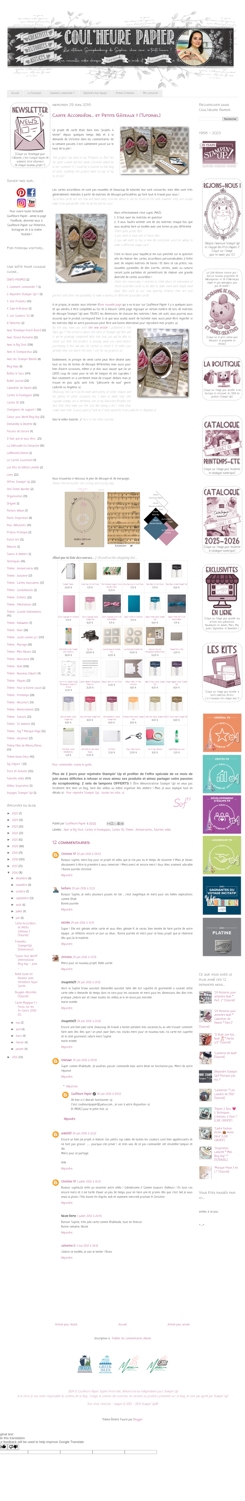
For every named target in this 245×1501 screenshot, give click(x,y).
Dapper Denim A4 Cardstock (133, 617)
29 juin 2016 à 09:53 (89, 854)
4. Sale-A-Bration (17, 308)
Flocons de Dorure (18, 431)
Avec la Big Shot (73, 830)
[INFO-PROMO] (16, 279)
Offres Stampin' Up (18, 482)
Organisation (14, 496)
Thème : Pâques (16, 681)
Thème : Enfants (16, 597)
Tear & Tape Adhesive (155, 749)
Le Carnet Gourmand (19, 460)
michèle (65, 923)
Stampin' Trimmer (68, 584)
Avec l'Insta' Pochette (20, 337)
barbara (66, 888)
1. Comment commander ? (22, 287)
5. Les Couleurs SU (18, 316)
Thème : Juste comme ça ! (22, 637)
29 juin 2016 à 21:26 (89, 1021)
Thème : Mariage (17, 644)
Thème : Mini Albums (19, 652)
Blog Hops (13, 366)
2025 (15, 813)
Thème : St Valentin (18, 724)
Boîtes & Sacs (15, 373)
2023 (15, 826)
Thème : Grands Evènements (24, 612)
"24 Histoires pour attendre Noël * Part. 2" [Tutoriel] (225, 996)
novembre (22, 885)
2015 (15, 1057)
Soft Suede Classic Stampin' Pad (176, 717)
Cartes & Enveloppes (97, 830)
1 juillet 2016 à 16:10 (89, 1181)
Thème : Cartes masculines (23, 583)
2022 (15, 833)
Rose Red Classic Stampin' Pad (90, 717)
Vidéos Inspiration (18, 786)
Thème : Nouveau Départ (22, 673)
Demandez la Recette (19, 424)
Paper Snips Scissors (133, 749)
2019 (15, 853)
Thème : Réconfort (18, 702)
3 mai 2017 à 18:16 (87, 1246)
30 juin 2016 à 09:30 (85, 1060)
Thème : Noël (14, 666)
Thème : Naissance (18, 659)
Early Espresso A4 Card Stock (133, 584)
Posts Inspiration (17, 518)
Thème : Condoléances (20, 590)
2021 (15, 840)
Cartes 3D (118, 830)
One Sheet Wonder (18, 489)
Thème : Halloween (17, 623)
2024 (15, 820)
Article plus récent (66, 1324)
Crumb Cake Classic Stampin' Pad (155, 717)
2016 (15, 873)
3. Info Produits (16, 301)
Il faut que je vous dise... (22, 438)
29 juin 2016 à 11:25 (83, 888)
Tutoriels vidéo (162, 830)
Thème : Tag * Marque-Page (24, 731)
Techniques (13, 561)
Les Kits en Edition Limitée (23, 467)
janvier (20, 1049)
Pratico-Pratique (17, 532)
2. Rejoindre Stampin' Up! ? (23, 294)
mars (19, 1036)
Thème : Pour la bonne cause (24, 688)
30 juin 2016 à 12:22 (84, 1133)
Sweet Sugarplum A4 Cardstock (68, 617)
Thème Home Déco (18, 757)
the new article (97, 327)
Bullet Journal (15, 381)
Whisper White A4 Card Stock (112, 682)
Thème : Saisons (16, 717)
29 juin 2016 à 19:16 (88, 982)
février (20, 1042)
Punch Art (13, 539)
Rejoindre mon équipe (95, 93)
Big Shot (90, 649)
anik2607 (66, 1133)
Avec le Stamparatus (19, 352)
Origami (11, 503)
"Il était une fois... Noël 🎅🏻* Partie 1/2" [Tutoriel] (225, 1038)
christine (66, 957)
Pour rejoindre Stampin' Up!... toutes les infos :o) (95, 793)
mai (18, 1023)
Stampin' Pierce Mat (176, 649)
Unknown (66, 1060)
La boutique (34, 93)
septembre (23, 898)
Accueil (15, 93)
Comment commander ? (62, 93)
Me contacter (150, 93)
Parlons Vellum (15, 510)
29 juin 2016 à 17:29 (84, 957)
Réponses (72, 1086)
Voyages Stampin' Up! (20, 793)
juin (18, 918)
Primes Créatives (125, 93)
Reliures (11, 547)
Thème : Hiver (15, 630)
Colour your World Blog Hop (23, 417)
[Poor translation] (13, 1447)
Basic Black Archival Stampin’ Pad (176, 584)
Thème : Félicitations (19, 604)
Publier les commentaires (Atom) (131, 1338)
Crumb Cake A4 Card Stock (90, 584)
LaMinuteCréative (17, 453)
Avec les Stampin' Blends (22, 359)
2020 (15, 846)
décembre (22, 878)
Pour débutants (16, 525)
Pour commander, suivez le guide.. (72, 764)
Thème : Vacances (17, 738)
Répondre (66, 875)
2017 (15, 866)
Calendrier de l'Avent (19, 388)
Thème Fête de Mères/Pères (24, 745)
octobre (21, 891)
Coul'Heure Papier (81, 1094)
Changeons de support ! (21, 409)
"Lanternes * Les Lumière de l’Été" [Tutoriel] (224, 1094)
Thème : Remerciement (20, 709)
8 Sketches (14, 323)
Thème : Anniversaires (139, 830)
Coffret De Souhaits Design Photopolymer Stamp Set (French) (68, 684)
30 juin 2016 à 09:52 (109, 1094)
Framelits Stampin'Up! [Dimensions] (24, 945)
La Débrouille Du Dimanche (23, 446)
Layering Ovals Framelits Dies (133, 649)
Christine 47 (68, 854)
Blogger (137, 1419)
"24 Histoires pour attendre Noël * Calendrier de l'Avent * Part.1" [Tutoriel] (217, 1019)
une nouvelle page (110, 304)
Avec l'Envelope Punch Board (24, 330)
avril (19, 1029)
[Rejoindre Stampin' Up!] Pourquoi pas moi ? (225, 1075)
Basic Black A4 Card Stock (155, 584)
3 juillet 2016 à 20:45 (89, 1216)
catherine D (68, 1246)
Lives (10, 475)
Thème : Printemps (18, 695)
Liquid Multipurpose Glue (177, 749)
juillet (19, 911)
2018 (15, 859)
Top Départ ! (14, 764)
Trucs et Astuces (17, 771)
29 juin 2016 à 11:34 (82, 923)
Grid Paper (111, 749)
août (19, 905)
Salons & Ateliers (17, 554)
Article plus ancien (179, 1324)
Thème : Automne (17, 576)
